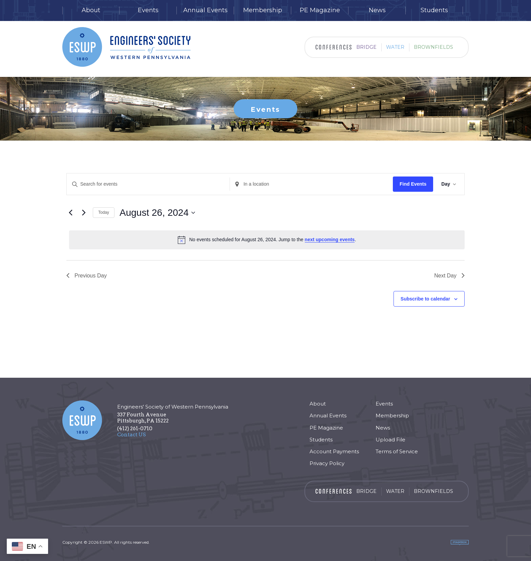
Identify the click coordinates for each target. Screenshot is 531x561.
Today (103, 212)
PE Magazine (320, 10)
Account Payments (334, 451)
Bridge (366, 47)
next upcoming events (330, 239)
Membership (262, 10)
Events (148, 10)
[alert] (267, 239)
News (377, 10)
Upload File (390, 439)
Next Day (449, 275)
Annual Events (205, 10)
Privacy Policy (327, 463)
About (91, 10)
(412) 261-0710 (134, 428)
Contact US (131, 435)
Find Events (413, 184)
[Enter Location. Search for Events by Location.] (311, 184)
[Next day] (84, 213)
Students (434, 10)
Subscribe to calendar (425, 299)
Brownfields (433, 47)
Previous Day (86, 275)
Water (395, 47)
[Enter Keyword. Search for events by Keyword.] (148, 184)
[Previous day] (70, 213)
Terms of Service (397, 451)
